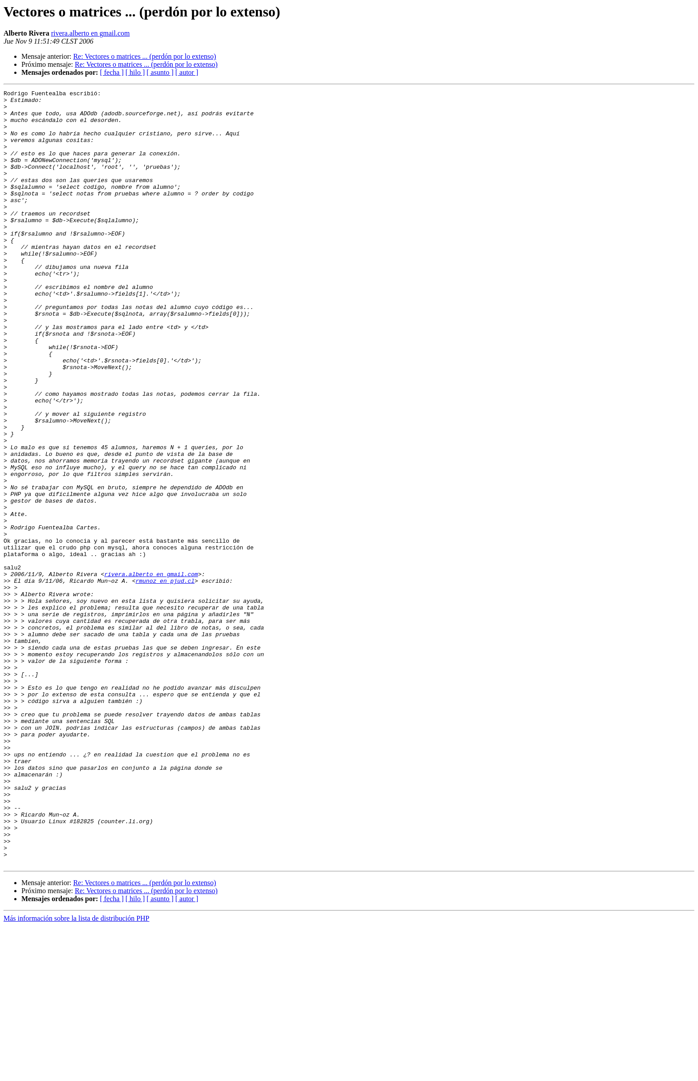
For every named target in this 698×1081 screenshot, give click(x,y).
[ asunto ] (159, 72)
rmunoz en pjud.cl (165, 679)
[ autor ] (187, 72)
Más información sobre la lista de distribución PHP (77, 1073)
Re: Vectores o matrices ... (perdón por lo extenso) (144, 56)
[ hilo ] (135, 72)
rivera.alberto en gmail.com (90, 33)
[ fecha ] (111, 72)
